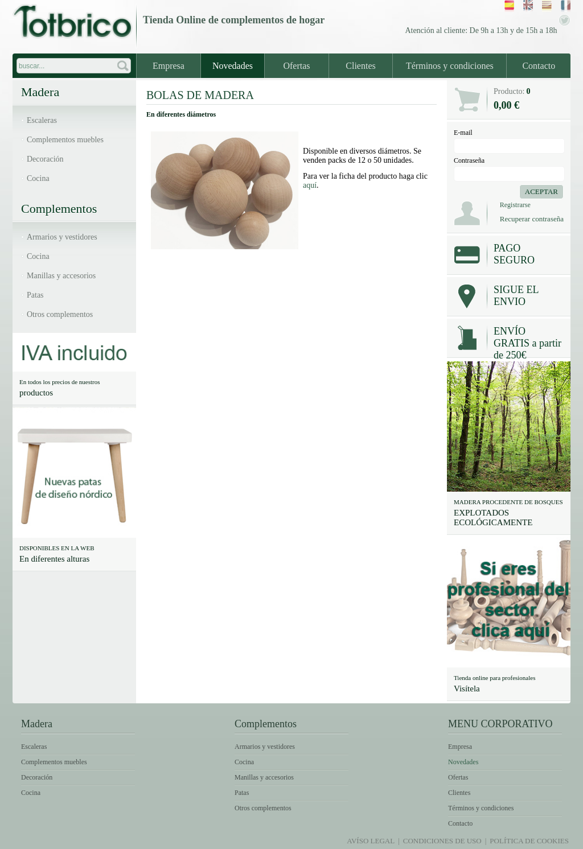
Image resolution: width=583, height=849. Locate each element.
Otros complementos (60, 314)
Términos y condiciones (450, 66)
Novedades (232, 66)
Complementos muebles (65, 139)
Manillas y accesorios (61, 275)
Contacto (538, 66)
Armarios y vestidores (62, 237)
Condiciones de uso (442, 840)
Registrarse (515, 205)
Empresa (168, 66)
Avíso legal (371, 840)
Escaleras (42, 120)
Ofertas (296, 66)
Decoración (45, 159)
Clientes (360, 66)
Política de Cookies (529, 840)
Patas (35, 295)
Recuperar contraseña (532, 219)
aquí (310, 185)
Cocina (38, 178)
